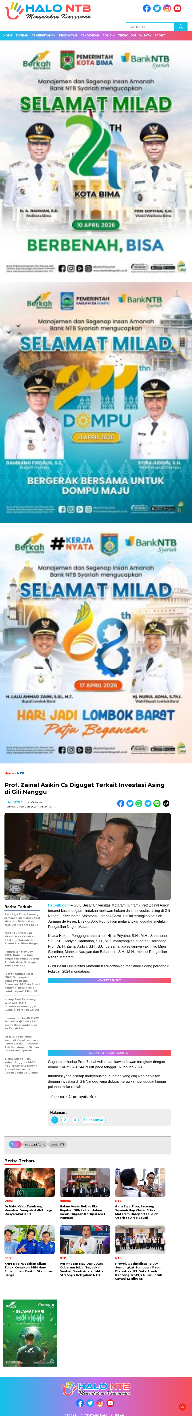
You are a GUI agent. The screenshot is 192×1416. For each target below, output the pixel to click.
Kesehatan (68, 35)
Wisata (145, 35)
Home (8, 35)
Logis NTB (57, 1144)
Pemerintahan (44, 35)
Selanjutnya (93, 1120)
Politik (108, 35)
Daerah (22, 35)
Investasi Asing (35, 1144)
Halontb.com (59, 905)
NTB (20, 773)
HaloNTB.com (17, 802)
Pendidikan (90, 35)
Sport (160, 35)
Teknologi (127, 35)
